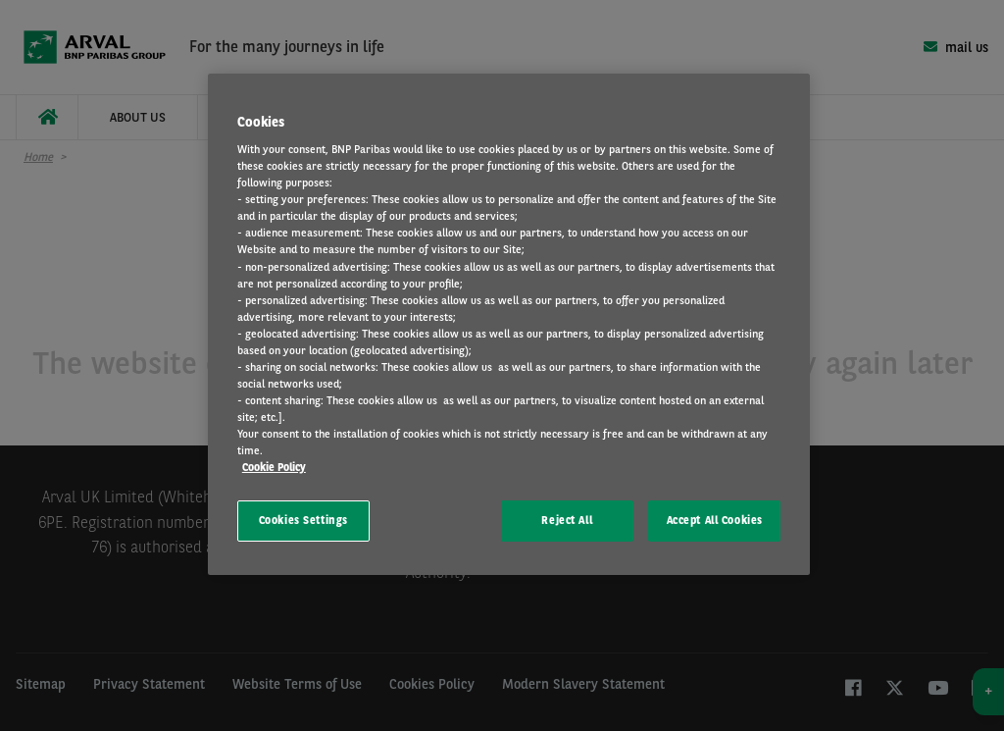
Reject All (566, 520)
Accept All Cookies (715, 520)
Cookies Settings (303, 520)
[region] (509, 325)
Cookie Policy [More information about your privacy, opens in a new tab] (274, 467)
